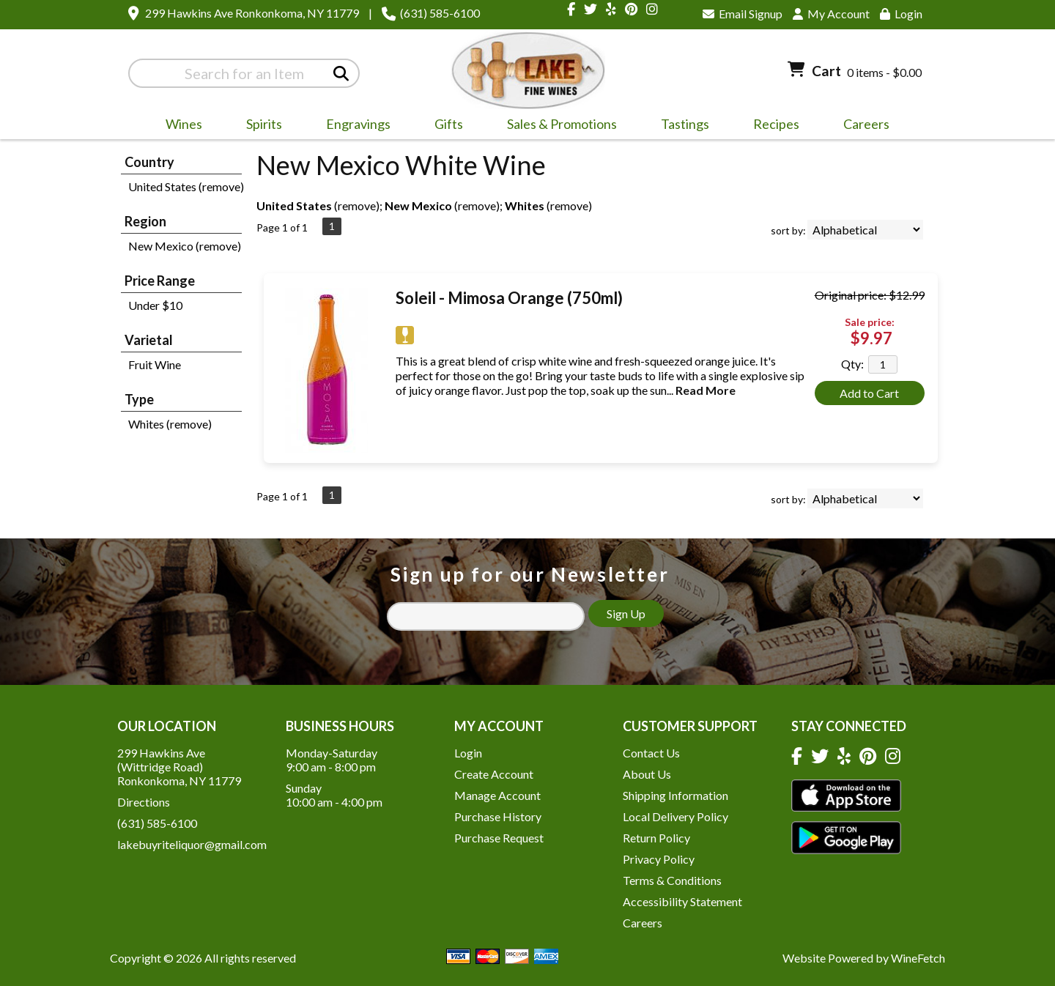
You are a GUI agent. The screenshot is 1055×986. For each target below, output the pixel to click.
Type (139, 399)
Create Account (493, 774)
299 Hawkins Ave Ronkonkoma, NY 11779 (252, 13)
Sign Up (626, 613)
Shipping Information (675, 795)
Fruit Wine (154, 364)
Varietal (149, 340)
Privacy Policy (659, 859)
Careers (861, 126)
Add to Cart (869, 393)
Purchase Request (499, 838)
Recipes (776, 124)
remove (357, 205)
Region (145, 221)
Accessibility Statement (682, 901)
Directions (143, 802)
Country (149, 162)
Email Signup (742, 14)
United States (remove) (186, 186)
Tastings (685, 124)
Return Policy (656, 838)
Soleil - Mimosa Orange (509, 298)
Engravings (353, 126)
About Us (647, 774)
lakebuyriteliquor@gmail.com (192, 844)
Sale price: (870, 322)
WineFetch (918, 958)
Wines (179, 126)
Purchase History (497, 816)
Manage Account (497, 795)
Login (901, 14)
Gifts (444, 126)
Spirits (259, 126)
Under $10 (155, 305)
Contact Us (651, 753)
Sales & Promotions (557, 126)
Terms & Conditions (672, 880)
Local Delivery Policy (675, 816)
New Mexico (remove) (184, 246)
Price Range (160, 281)
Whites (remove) (170, 424)
